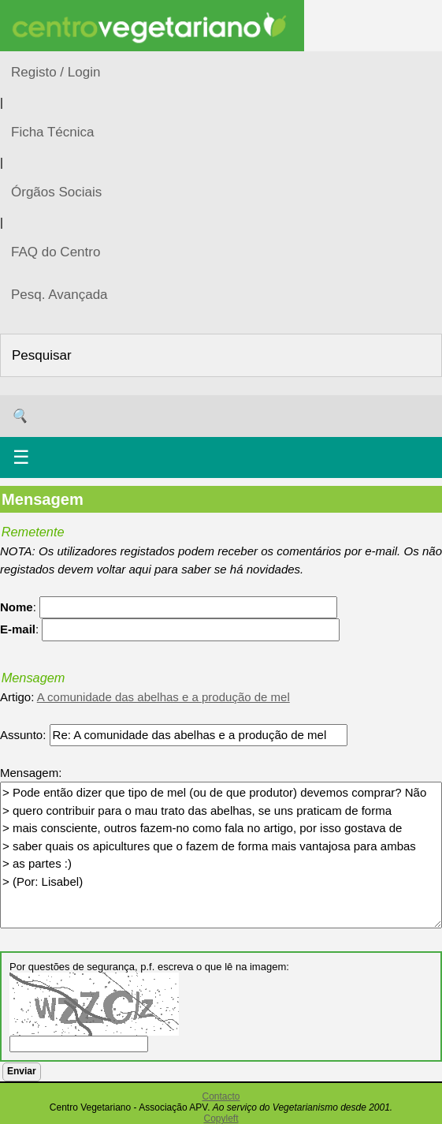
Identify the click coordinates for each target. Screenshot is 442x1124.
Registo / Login (55, 72)
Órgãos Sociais (56, 192)
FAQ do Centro (55, 252)
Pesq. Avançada (59, 294)
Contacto (221, 1096)
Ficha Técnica (53, 132)
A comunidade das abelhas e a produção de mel (163, 697)
